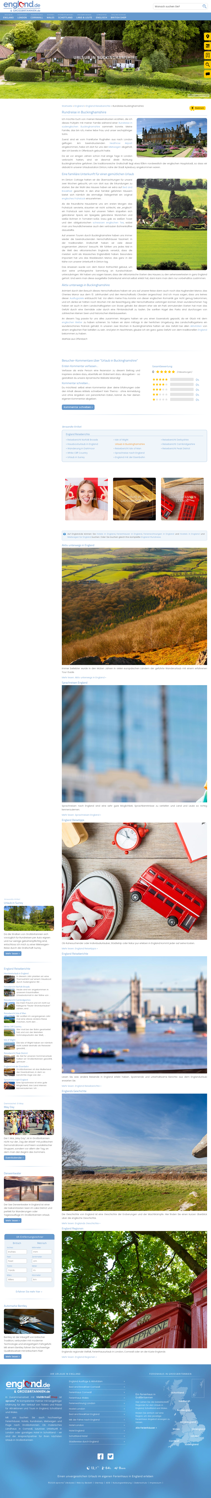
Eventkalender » (15, 1157)
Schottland (177, 1392)
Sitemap (99, 1482)
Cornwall (174, 1441)
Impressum (156, 1482)
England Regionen (72, 1228)
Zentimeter (37, 1256)
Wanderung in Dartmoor (81, 448)
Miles (9, 1275)
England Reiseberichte (17, 969)
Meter (34, 1266)
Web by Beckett (84, 1482)
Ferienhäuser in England (129, 533)
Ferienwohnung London (82, 1403)
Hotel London (76, 1425)
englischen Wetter (72, 322)
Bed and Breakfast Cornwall (84, 1386)
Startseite (67, 106)
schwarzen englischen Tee (108, 222)
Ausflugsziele (77, 298)
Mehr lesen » (13, 953)
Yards (9, 1266)
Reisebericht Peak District (176, 448)
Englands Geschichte (74, 1091)
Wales (176, 1429)
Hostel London (77, 1408)
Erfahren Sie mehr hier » (29, 1291)
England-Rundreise (151, 537)
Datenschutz (140, 1482)
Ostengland (198, 1429)
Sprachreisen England (74, 682)
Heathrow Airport (121, 143)
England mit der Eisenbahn (130, 457)
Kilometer (36, 1275)
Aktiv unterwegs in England (78, 545)
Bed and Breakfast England (84, 1414)
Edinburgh (184, 1401)
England (79, 106)
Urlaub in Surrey (76, 457)
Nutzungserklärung (122, 1482)
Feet (9, 1256)
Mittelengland (188, 1422)
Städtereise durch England (84, 1441)
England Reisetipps (73, 820)
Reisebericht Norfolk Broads (82, 439)
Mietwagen (115, 147)
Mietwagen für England (79, 537)
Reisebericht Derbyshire (175, 439)
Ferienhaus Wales (79, 1397)
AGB (108, 1482)
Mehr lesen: (84, 677)
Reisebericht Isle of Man (128, 448)
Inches (10, 1247)
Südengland (191, 1444)
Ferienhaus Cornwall (80, 1392)
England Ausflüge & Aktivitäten (86, 1381)
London (195, 1436)
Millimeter (36, 1247)
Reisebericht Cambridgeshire (178, 444)
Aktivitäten (196, 326)
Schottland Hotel (78, 1436)
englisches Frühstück (73, 198)
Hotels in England (106, 533)
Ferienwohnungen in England (159, 533)
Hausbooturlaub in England (82, 444)
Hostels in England (190, 533)
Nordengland (184, 1410)
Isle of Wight (121, 439)
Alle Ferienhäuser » (146, 1427)
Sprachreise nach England (129, 452)
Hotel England (76, 1430)
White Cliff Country (77, 452)
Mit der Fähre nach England (84, 1419)
